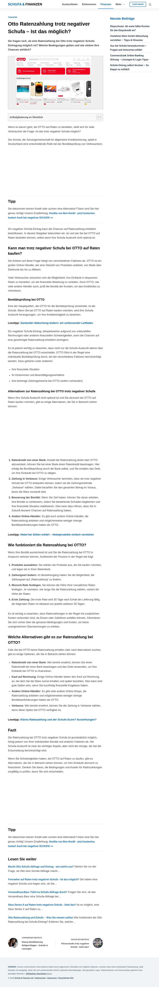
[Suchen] (150, 4)
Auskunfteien (70, 4)
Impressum (52, 978)
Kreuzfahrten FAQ (65, 978)
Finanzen (106, 4)
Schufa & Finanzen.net (24, 978)
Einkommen (89, 4)
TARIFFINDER (138, 4)
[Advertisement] (55, 170)
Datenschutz (40, 978)
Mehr (120, 4)
